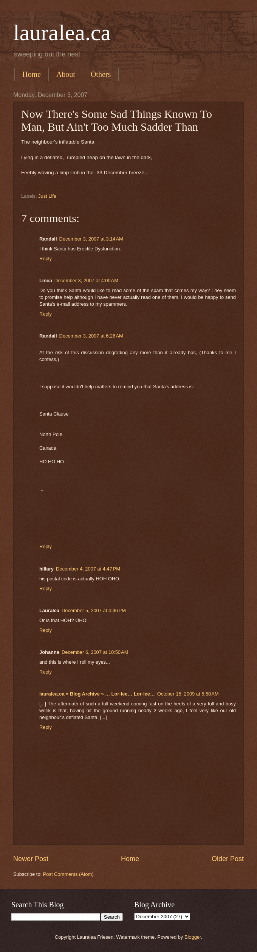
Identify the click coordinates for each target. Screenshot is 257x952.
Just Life (47, 196)
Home (31, 74)
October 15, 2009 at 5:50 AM (188, 694)
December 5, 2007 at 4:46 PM (94, 610)
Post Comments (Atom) (68, 874)
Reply (45, 258)
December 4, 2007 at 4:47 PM (88, 569)
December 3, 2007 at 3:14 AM (91, 239)
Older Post (228, 859)
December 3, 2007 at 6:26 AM (91, 336)
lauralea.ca (62, 32)
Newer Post (30, 859)
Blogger (192, 937)
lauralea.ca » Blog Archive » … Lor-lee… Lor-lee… (97, 694)
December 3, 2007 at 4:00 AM (86, 280)
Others (101, 74)
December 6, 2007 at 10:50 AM (95, 652)
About (65, 74)
